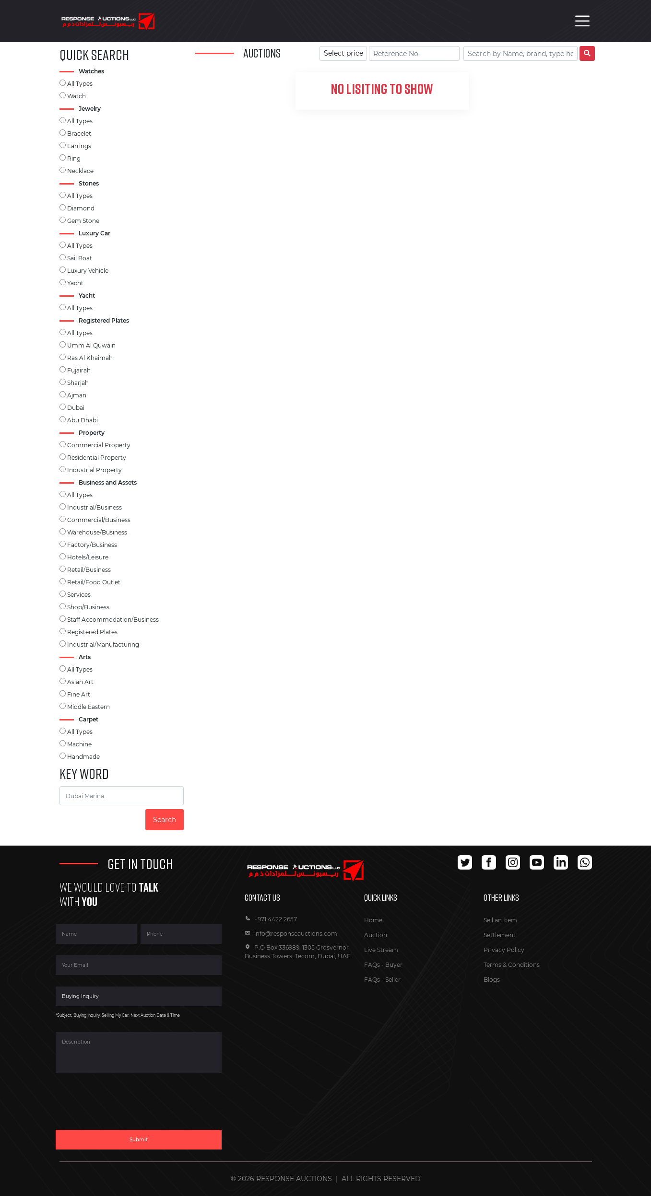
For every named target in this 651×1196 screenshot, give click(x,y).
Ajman (76, 395)
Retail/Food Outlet (93, 582)
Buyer (393, 964)
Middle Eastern (88, 706)
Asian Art (80, 681)
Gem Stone (83, 220)
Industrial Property (94, 470)
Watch (76, 96)
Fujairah (79, 370)
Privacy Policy (504, 949)
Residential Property (96, 457)
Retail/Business (89, 569)
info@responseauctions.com (291, 933)
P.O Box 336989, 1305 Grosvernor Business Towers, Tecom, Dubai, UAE (298, 952)
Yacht (75, 283)
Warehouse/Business (97, 532)
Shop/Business (88, 607)
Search (164, 819)
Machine (79, 744)
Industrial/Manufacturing (103, 644)
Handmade (83, 756)
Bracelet (79, 133)
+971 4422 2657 (271, 919)
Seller (393, 979)
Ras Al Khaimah (90, 357)
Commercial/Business (98, 519)
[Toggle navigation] (582, 21)
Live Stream (381, 949)
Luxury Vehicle (87, 270)
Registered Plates (92, 632)
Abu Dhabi (82, 420)
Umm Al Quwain (91, 345)
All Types (80, 83)
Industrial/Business (94, 507)
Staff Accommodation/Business (113, 619)
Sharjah (78, 382)
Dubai (75, 407)
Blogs (492, 979)
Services (79, 594)
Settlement (500, 935)
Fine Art (78, 694)
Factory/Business (92, 544)
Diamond (81, 208)
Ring (74, 158)
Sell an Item (500, 920)
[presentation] (128, 1107)
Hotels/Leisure (87, 557)
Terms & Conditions (512, 964)
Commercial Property (98, 445)
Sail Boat (79, 258)
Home (373, 920)
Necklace (80, 170)
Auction (375, 935)
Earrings (79, 146)
